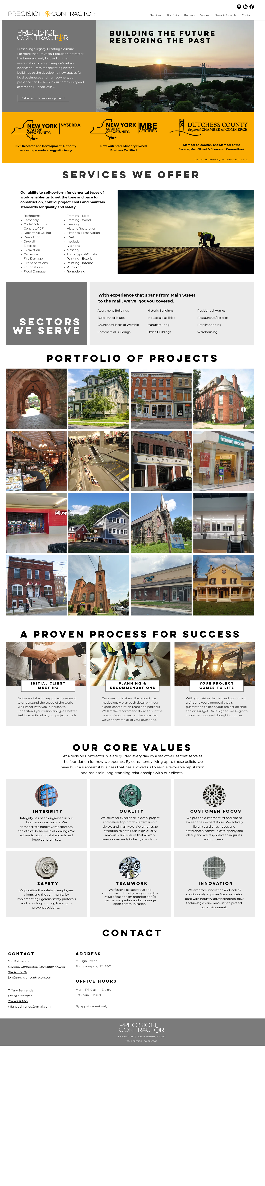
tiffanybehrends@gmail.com (29, 1006)
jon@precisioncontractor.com (30, 977)
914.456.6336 (17, 972)
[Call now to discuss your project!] (43, 98)
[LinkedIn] (245, 6)
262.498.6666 (18, 1001)
